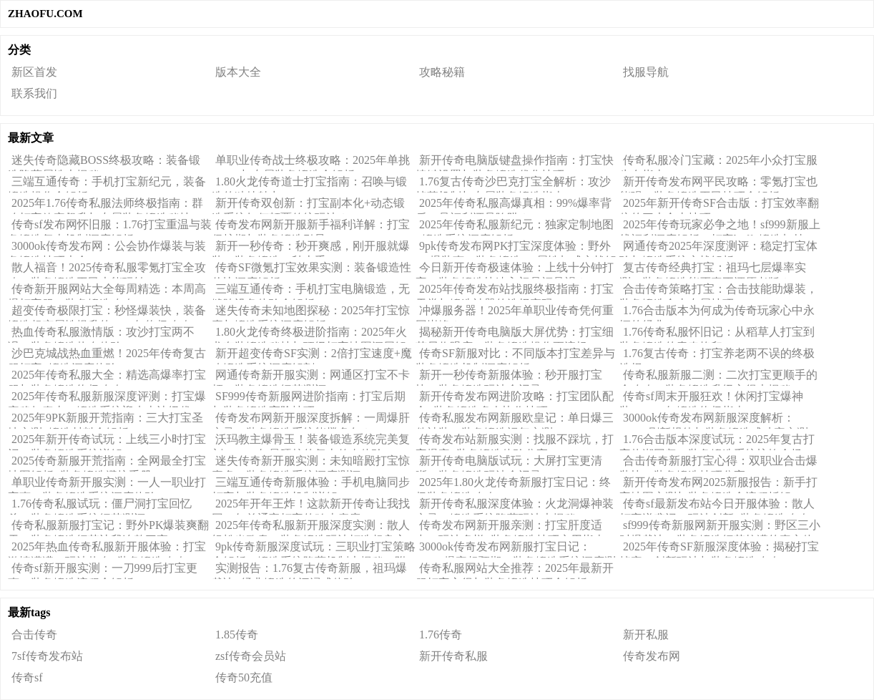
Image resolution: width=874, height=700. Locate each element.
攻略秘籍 (442, 72)
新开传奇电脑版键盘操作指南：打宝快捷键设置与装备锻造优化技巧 (515, 162)
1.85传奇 (236, 634)
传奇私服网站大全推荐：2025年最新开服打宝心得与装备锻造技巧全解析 (515, 570)
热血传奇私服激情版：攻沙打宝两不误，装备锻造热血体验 (101, 334)
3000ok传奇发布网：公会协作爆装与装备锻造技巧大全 (107, 248)
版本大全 (238, 72)
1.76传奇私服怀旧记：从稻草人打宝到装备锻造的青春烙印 (717, 334)
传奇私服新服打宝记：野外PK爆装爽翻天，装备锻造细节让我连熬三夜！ (108, 527)
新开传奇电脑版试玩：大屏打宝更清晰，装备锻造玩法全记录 (509, 463)
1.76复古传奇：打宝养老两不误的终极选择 (717, 355)
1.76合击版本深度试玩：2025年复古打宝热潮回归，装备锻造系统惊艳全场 (717, 441)
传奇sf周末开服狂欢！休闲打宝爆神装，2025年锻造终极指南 (711, 398)
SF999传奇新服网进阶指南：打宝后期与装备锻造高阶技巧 (309, 398)
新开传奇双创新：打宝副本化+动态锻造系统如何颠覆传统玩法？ (308, 205)
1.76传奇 (440, 634)
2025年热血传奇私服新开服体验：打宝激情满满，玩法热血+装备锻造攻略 (107, 549)
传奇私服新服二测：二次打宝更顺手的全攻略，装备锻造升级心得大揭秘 (718, 377)
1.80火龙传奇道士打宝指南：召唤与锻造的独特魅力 (309, 184)
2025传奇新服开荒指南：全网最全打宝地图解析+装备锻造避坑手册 (107, 463)
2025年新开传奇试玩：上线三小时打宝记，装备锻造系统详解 (107, 441)
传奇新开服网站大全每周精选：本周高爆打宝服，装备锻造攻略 (107, 291)
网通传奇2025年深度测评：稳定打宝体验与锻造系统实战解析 (718, 248)
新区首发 (34, 72)
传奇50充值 (243, 677)
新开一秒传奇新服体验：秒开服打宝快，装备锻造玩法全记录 (509, 377)
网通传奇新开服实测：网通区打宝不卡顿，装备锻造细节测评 (311, 377)
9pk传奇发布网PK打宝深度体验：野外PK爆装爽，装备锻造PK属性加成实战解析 (516, 248)
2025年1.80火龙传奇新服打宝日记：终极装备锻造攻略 (513, 484)
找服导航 (646, 72)
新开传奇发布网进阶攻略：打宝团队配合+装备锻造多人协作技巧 (515, 398)
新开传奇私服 (453, 656)
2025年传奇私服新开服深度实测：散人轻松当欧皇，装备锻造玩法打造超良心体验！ (311, 527)
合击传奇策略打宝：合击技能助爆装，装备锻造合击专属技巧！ (718, 291)
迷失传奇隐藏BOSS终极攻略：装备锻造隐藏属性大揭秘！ (104, 162)
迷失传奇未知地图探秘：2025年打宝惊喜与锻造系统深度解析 (311, 312)
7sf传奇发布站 (47, 656)
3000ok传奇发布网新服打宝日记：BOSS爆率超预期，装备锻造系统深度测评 (516, 549)
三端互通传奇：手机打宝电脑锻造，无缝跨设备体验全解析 (311, 291)
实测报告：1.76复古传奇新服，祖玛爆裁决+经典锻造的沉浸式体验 (309, 570)
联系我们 (34, 93)
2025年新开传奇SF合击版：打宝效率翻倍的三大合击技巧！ (719, 205)
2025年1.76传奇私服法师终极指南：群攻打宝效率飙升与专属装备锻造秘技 (105, 205)
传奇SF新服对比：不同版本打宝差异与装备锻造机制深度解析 (515, 355)
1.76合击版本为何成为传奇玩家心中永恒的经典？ (717, 312)
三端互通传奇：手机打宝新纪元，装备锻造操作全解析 (107, 184)
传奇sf (27, 677)
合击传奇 (34, 634)
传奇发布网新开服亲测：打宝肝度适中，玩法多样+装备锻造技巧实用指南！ (516, 527)
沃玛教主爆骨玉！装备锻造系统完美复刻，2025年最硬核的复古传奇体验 (311, 441)
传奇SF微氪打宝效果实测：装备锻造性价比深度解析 (311, 269)
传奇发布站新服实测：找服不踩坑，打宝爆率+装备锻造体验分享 (515, 441)
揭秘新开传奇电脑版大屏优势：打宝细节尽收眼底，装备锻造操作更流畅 (515, 334)
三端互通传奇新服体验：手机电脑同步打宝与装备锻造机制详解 (311, 484)
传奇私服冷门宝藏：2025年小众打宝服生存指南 (718, 162)
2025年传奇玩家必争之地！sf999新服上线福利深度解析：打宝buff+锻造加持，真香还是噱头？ (719, 226)
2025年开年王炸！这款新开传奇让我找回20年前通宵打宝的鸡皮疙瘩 (311, 506)
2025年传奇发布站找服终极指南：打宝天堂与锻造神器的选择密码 (515, 291)
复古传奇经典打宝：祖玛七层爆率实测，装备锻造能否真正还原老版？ (712, 269)
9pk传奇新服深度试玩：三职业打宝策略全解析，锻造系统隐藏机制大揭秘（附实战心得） (314, 549)
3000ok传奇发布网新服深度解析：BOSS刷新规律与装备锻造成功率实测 (713, 420)
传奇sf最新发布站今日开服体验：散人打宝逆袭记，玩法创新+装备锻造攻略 (717, 506)
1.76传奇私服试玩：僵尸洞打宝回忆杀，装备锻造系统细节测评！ (100, 506)
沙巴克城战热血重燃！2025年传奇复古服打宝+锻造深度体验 (107, 355)
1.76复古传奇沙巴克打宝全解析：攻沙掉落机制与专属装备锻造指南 (513, 184)
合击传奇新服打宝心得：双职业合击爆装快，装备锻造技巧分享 (718, 463)
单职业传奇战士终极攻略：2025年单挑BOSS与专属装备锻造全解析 (311, 162)
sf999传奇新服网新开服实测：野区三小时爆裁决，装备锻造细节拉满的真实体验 (719, 527)
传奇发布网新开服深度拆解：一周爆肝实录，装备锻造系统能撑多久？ (311, 420)
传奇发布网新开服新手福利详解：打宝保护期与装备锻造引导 (311, 226)
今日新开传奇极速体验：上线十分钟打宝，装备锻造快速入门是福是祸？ (515, 269)
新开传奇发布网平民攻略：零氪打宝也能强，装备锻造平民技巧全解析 (718, 184)
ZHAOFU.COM (45, 13)
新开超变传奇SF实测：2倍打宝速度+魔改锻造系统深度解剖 (312, 355)
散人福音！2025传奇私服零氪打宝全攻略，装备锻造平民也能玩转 (107, 269)
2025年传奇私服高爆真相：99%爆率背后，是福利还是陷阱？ (514, 205)
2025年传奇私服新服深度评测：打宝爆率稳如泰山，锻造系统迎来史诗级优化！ (107, 398)
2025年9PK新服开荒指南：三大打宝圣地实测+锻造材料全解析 (105, 420)
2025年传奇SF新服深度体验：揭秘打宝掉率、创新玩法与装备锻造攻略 (719, 549)
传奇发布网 (651, 656)
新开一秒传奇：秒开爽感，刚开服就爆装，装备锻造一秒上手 (311, 248)
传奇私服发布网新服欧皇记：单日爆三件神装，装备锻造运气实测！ (515, 420)
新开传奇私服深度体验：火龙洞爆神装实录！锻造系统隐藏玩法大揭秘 (515, 506)
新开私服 (646, 634)
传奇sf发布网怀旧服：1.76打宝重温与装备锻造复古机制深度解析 (110, 226)
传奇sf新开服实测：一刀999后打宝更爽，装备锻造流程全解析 (102, 570)
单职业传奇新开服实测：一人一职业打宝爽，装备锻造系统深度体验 (107, 484)
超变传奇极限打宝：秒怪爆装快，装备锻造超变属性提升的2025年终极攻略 (107, 312)
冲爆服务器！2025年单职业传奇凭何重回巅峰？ (515, 312)
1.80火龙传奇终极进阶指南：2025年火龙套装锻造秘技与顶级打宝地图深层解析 (309, 334)
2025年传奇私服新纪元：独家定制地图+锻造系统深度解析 (515, 226)
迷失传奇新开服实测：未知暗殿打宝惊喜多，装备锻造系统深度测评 (311, 463)
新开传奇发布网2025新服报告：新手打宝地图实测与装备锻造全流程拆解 (718, 484)
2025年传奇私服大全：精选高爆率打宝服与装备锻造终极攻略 (107, 377)
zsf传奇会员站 (250, 656)
